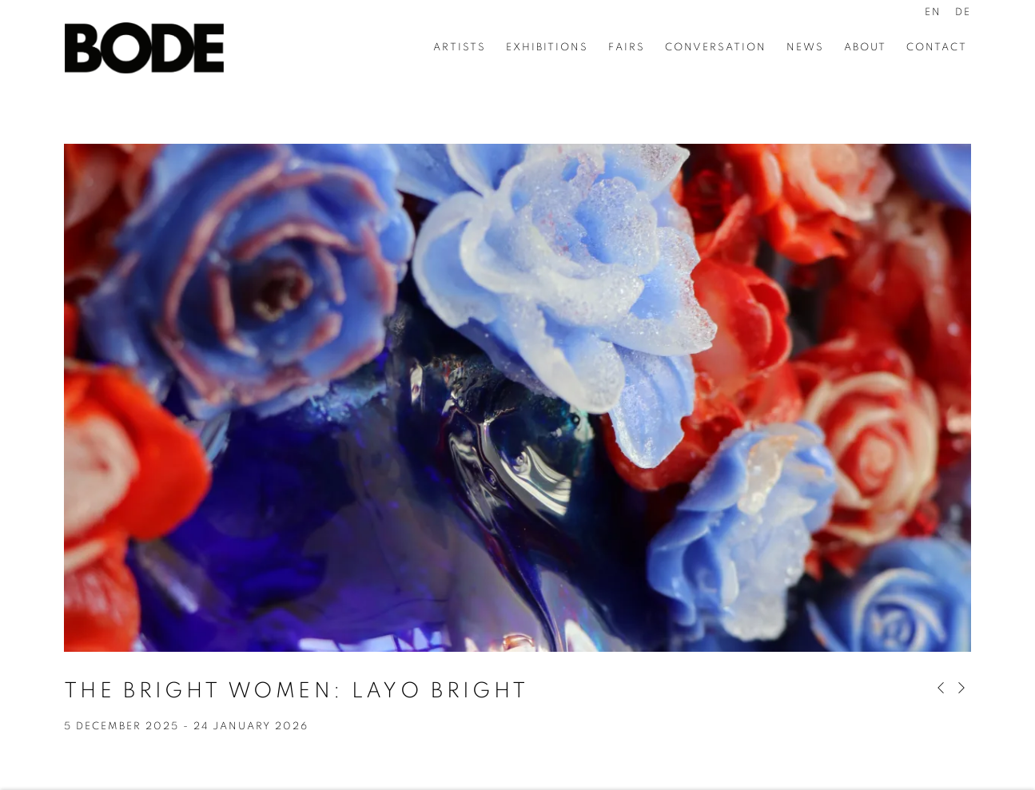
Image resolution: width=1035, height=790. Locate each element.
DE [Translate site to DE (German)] (963, 12)
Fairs (626, 47)
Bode (144, 47)
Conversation (715, 47)
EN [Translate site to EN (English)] (933, 12)
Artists (459, 47)
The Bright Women (296, 690)
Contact (936, 47)
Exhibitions (547, 47)
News (805, 47)
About (865, 47)
